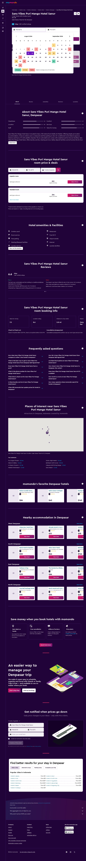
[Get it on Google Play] (69, 828)
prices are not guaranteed (44, 803)
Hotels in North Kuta (16, 780)
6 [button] (32, 49)
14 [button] (36, 53)
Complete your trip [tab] (50, 767)
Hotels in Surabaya (15, 787)
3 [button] (20, 49)
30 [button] (16, 65)
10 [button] (20, 53)
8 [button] (40, 49)
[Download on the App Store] (69, 832)
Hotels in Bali (41, 9)
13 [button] (32, 53)
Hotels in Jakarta (15, 776)
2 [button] (16, 49)
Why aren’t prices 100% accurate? (47, 814)
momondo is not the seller (47, 808)
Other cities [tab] (15, 767)
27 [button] (32, 61)
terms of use (29, 746)
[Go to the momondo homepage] (11, 2)
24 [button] (20, 61)
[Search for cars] (3, 14)
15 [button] (40, 53)
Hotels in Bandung (15, 783)
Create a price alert (71, 633)
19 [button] (28, 57)
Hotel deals (14, 9)
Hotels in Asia (22, 9)
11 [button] (24, 53)
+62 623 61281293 (17, 21)
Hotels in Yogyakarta (51, 780)
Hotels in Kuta (14, 778)
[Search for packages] (3, 18)
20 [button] (32, 57)
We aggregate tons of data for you (47, 811)
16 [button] (16, 57)
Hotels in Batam (15, 785)
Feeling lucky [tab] (38, 767)
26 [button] (28, 61)
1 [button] (40, 45)
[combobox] (27, 725)
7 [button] (36, 49)
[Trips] (3, 23)
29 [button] (40, 61)
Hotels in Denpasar (50, 9)
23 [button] (16, 61)
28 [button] (36, 61)
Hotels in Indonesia (31, 9)
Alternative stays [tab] (26, 767)
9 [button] (16, 53)
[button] (3, 2)
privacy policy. (38, 746)
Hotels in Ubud (50, 776)
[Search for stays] (3, 11)
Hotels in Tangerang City (52, 785)
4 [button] (24, 49)
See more (80, 523)
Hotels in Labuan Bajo (52, 783)
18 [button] (24, 57)
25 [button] (24, 61)
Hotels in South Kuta (51, 778)
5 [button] (28, 49)
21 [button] (36, 57)
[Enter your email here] (28, 734)
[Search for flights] (3, 7)
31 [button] (20, 65)
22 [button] (40, 57)
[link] (26, 536)
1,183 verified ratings (25, 24)
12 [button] (28, 53)
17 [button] (20, 57)
